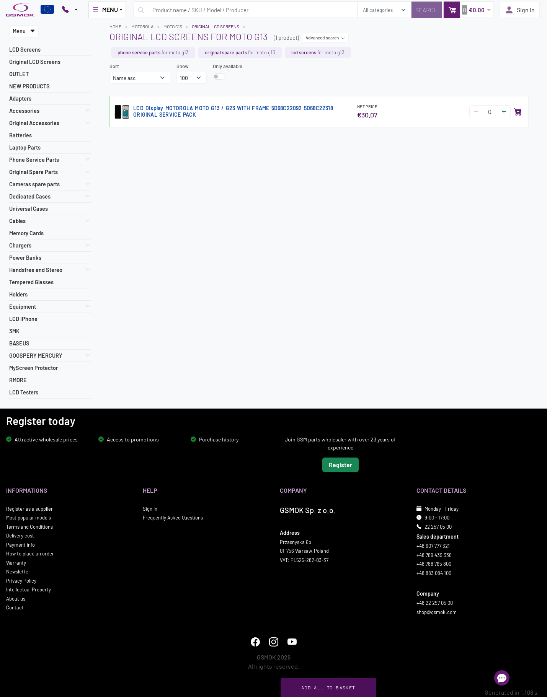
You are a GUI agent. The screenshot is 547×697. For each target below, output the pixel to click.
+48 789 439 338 (434, 555)
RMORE (18, 380)
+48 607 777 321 (433, 546)
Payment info (20, 544)
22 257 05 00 (438, 526)
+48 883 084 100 (433, 573)
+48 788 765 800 (433, 564)
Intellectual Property (28, 589)
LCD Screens (25, 49)
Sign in (520, 10)
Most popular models (28, 518)
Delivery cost (20, 536)
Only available (227, 66)
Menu (24, 31)
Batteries (20, 135)
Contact (15, 607)
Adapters (20, 98)
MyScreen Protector (33, 368)
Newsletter (18, 571)
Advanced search (325, 37)
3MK (14, 331)
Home (115, 26)
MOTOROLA (142, 26)
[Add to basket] (518, 111)
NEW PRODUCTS (29, 86)
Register (340, 464)
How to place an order (30, 553)
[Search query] (246, 10)
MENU (105, 9)
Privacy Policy (21, 580)
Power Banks (25, 257)
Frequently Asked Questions (173, 518)
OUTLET (19, 74)
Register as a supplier (29, 508)
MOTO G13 (172, 26)
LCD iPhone (23, 319)
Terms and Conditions (29, 526)
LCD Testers (23, 392)
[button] (468, 10)
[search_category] (384, 10)
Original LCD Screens (34, 62)
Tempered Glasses (31, 282)
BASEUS (19, 343)
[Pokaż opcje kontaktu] (70, 10)
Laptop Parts (25, 147)
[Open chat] (502, 678)
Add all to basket (328, 687)
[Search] (426, 10)
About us (15, 598)
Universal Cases (28, 208)
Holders (18, 294)
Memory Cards (26, 233)
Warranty (16, 562)
